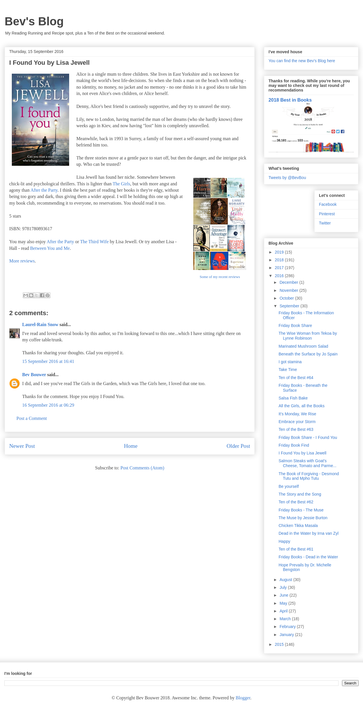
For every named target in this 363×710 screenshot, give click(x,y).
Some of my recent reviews (220, 277)
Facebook (327, 204)
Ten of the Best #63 (296, 429)
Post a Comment (31, 418)
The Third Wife (94, 241)
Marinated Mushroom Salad (303, 346)
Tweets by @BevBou (287, 177)
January (287, 634)
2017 (280, 267)
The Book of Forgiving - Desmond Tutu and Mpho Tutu (309, 476)
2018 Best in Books (290, 99)
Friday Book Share (295, 325)
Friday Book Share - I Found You (308, 437)
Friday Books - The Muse (301, 510)
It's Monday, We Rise (297, 414)
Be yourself (289, 486)
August (286, 579)
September (289, 306)
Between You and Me (50, 248)
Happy (284, 541)
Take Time (288, 369)
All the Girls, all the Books (302, 405)
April (284, 611)
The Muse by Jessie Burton (303, 517)
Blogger (243, 697)
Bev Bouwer (34, 374)
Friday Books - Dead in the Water (308, 557)
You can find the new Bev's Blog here (302, 60)
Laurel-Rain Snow (40, 324)
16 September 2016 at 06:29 (48, 405)
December (289, 282)
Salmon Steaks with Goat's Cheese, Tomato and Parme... (307, 463)
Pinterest (327, 214)
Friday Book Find (294, 445)
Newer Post (22, 446)
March (285, 618)
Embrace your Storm (297, 421)
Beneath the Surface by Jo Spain (308, 354)
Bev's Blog (34, 21)
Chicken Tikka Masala (298, 525)
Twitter (325, 223)
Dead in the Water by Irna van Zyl (309, 533)
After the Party (44, 190)
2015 (280, 644)
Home (130, 446)
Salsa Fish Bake (293, 398)
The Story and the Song (300, 494)
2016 (280, 275)
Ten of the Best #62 (296, 502)
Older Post (238, 446)
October (287, 298)
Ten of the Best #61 (296, 549)
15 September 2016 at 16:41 (48, 361)
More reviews (22, 260)
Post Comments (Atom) (142, 467)
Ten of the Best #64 (296, 377)
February (288, 626)
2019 (280, 252)
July (283, 587)
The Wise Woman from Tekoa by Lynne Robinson (308, 335)
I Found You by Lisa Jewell (302, 453)
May (283, 603)
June (284, 595)
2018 (280, 260)
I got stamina (290, 361)
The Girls (121, 183)
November (289, 290)
